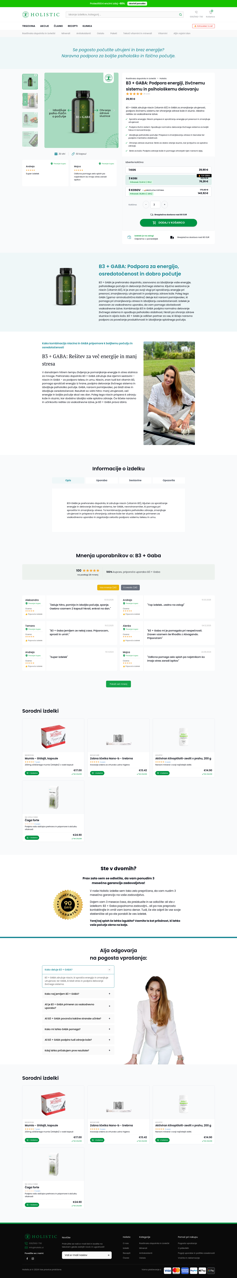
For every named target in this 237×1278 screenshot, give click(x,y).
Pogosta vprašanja (187, 1243)
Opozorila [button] (169, 481)
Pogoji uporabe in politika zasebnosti (196, 1253)
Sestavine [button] (135, 481)
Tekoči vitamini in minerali (137, 34)
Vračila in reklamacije (189, 1257)
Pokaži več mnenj (118, 684)
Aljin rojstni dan (181, 34)
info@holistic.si (34, 1247)
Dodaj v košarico (168, 223)
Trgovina (28, 26)
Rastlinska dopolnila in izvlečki (38, 34)
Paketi (113, 34)
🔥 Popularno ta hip (203, 26)
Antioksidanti (83, 34)
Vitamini (162, 34)
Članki (58, 26)
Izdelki (126, 1248)
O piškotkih (183, 1248)
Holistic (163, 79)
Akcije (44, 26)
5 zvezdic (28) (130, 588)
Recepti (73, 26)
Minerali (66, 34)
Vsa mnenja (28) (108, 588)
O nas (126, 1243)
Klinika (87, 26)
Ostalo (100, 34)
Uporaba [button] (101, 481)
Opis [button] (68, 481)
